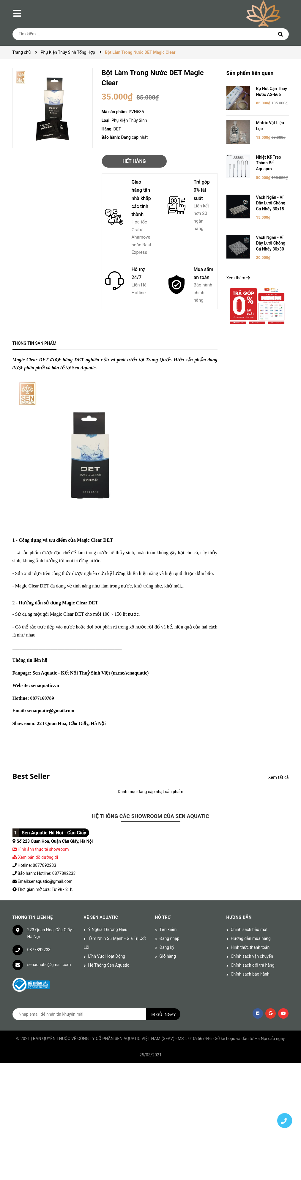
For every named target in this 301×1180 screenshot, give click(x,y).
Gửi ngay (166, 1014)
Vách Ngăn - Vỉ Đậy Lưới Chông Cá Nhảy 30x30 (271, 243)
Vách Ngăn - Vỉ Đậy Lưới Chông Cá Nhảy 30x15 (271, 203)
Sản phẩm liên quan (250, 73)
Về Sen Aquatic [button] (101, 917)
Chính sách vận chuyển (252, 956)
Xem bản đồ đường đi (35, 857)
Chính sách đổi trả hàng (253, 965)
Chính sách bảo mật (249, 929)
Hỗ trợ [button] (163, 917)
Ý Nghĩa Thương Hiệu (107, 929)
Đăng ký (167, 947)
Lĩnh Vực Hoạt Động (106, 956)
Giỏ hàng (168, 956)
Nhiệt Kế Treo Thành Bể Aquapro (268, 163)
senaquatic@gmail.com (49, 964)
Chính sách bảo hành (250, 974)
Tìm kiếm (168, 929)
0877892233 (39, 949)
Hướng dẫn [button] (239, 917)
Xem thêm (238, 277)
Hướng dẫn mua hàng (251, 938)
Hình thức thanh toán (250, 947)
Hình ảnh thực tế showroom (43, 849)
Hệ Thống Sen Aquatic (108, 965)
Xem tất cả (278, 777)
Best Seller (31, 776)
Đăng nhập (169, 938)
